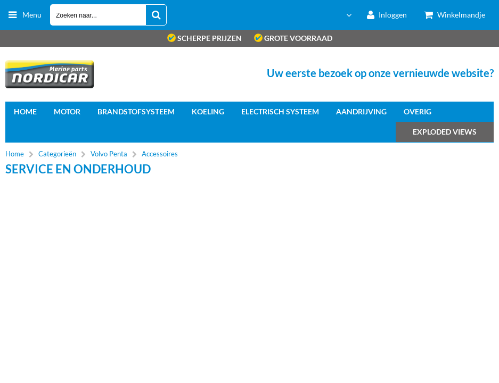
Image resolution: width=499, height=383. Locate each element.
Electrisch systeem (280, 111)
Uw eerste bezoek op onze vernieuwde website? (380, 72)
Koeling (208, 111)
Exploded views (445, 131)
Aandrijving (361, 111)
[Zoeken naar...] (156, 15)
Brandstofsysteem (136, 111)
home (25, 111)
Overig (417, 111)
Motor (67, 111)
